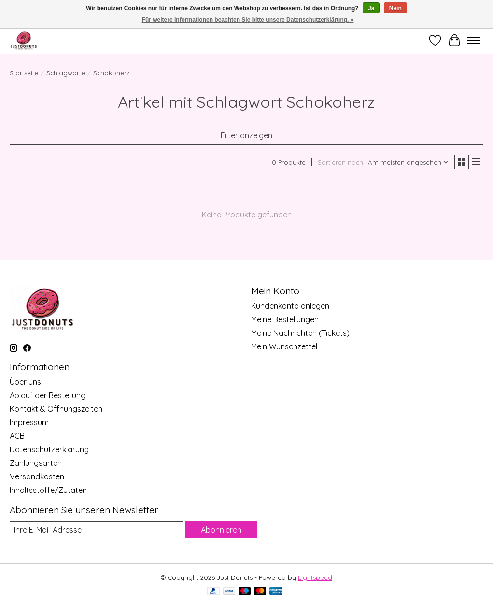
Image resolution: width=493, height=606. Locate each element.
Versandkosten (37, 476)
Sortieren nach (340, 162)
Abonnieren (221, 529)
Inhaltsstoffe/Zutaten (48, 490)
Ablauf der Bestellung (47, 395)
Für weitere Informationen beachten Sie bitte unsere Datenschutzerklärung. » (248, 19)
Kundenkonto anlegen (290, 306)
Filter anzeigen (246, 135)
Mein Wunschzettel (284, 346)
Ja (371, 8)
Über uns (25, 382)
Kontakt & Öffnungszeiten (56, 409)
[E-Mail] (96, 529)
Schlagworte (65, 73)
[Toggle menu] (473, 40)
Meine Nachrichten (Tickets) (300, 333)
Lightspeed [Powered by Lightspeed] (315, 577)
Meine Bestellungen (285, 319)
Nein (395, 8)
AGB (17, 436)
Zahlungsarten (36, 463)
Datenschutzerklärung (49, 449)
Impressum (29, 422)
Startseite (24, 73)
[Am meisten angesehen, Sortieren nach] (408, 162)
